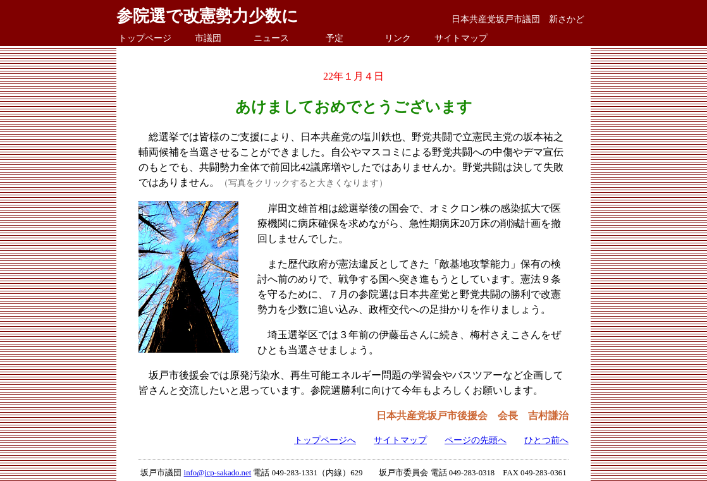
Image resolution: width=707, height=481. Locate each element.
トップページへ (325, 440)
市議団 (208, 38)
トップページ (144, 38)
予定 (334, 38)
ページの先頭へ (476, 440)
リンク (397, 38)
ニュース (271, 38)
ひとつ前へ (546, 440)
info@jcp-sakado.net (218, 472)
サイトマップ (461, 38)
